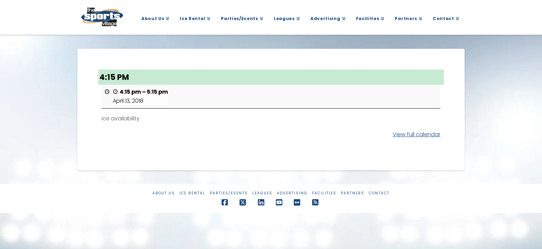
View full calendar (416, 134)
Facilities (324, 193)
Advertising (292, 193)
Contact (379, 193)
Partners (352, 193)
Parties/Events (229, 193)
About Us (163, 193)
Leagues (262, 193)
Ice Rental (192, 193)
